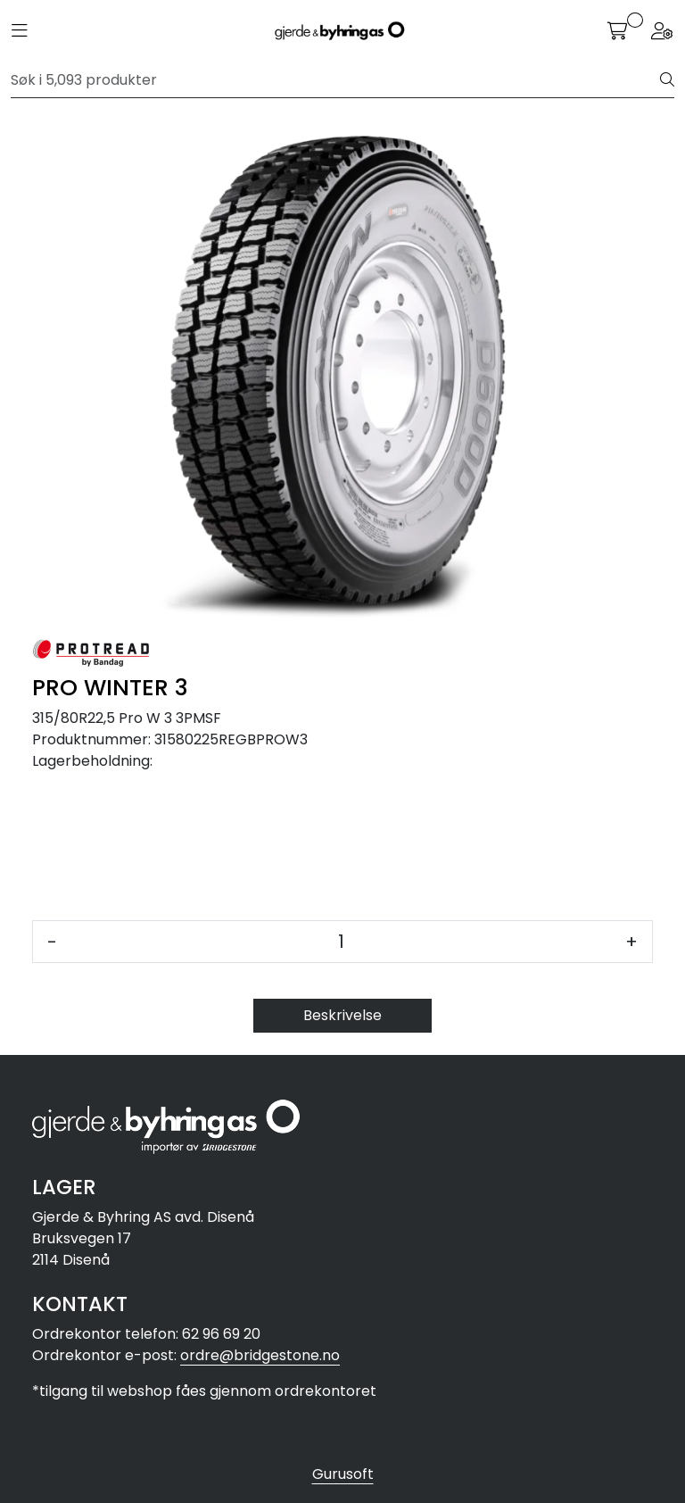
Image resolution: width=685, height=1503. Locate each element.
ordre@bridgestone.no (260, 1355)
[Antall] (341, 941)
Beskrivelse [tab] (342, 1015)
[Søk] (336, 80)
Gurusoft (343, 1474)
